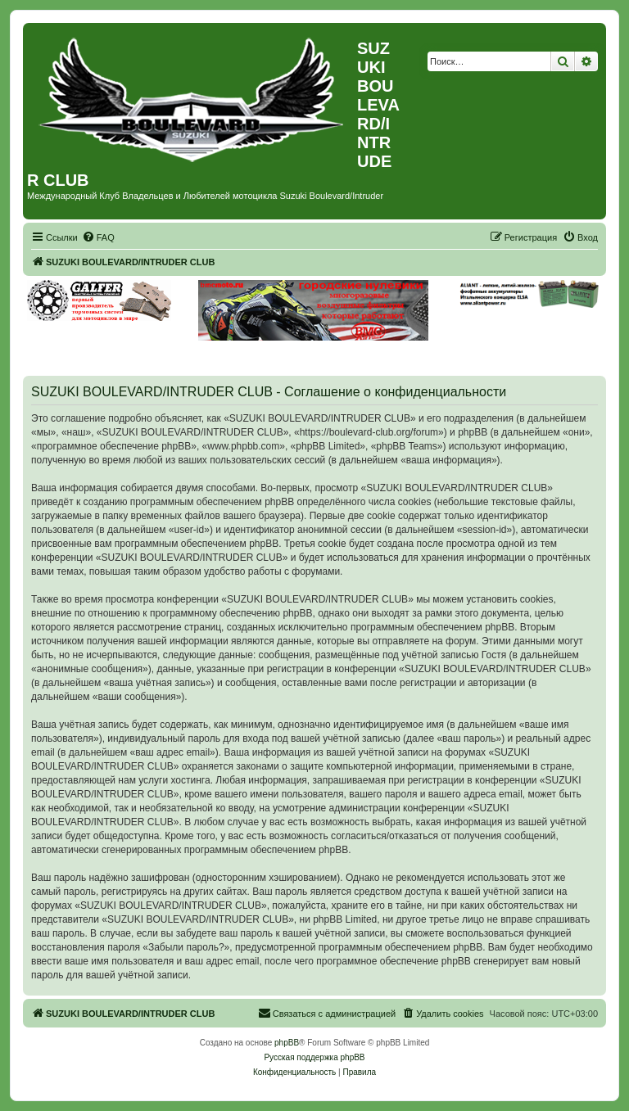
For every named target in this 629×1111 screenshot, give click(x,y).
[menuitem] (98, 237)
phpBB (286, 1042)
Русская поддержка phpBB (314, 1057)
